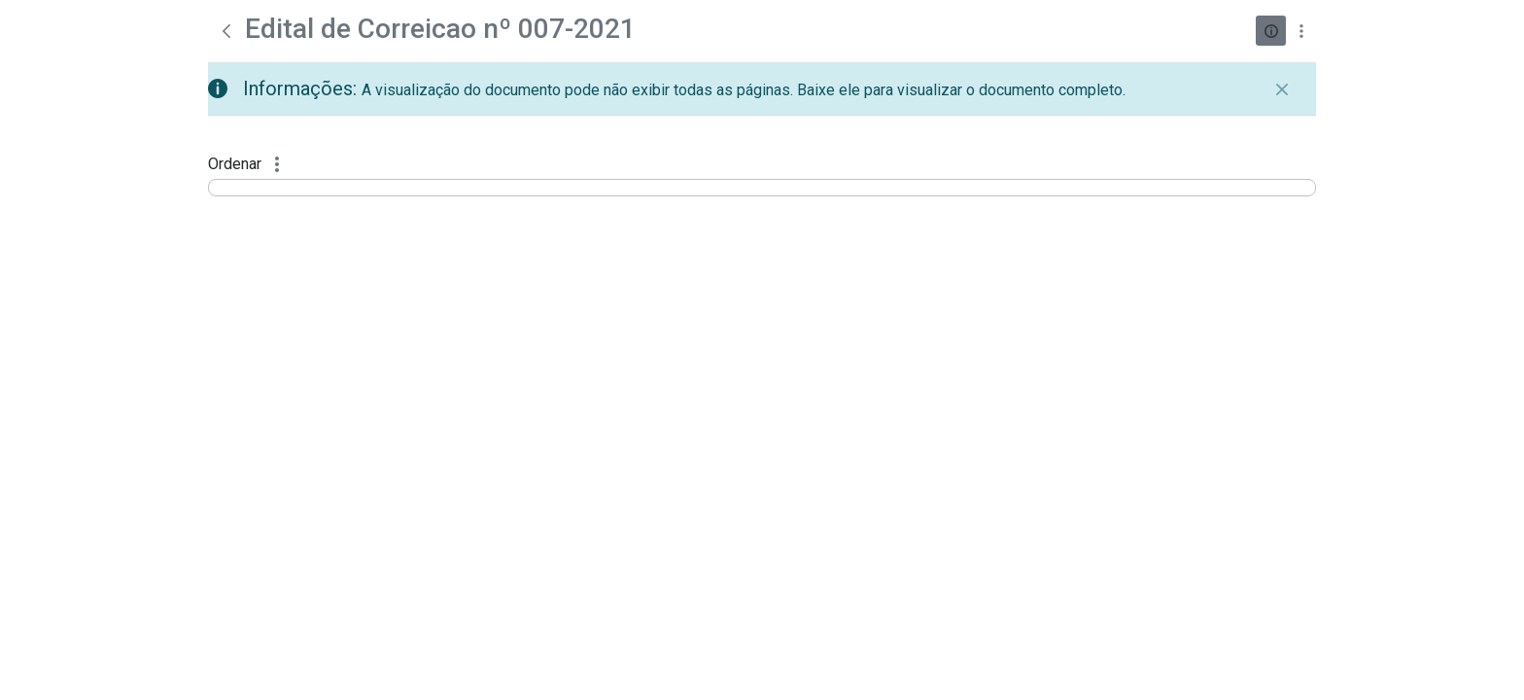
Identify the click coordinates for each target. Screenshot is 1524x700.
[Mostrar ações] (1301, 31)
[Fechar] (1282, 89)
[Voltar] (226, 31)
